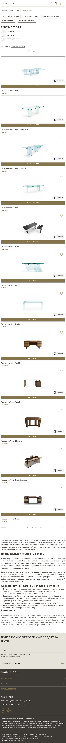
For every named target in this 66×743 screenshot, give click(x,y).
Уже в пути (10, 35)
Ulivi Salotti (4, 366)
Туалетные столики (26, 21)
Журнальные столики (10, 16)
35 (41, 527)
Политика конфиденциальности (12, 718)
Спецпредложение (13, 39)
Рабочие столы (8, 21)
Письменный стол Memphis (11, 441)
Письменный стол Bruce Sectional (14, 480)
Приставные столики (51, 16)
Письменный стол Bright (10, 324)
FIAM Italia (4, 93)
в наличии (10, 31)
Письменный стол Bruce (10, 519)
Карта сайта (30, 718)
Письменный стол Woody (10, 402)
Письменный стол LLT (9, 207)
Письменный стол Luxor (10, 90)
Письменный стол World (10, 363)
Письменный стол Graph (10, 285)
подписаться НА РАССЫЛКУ (33, 663)
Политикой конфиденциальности (11, 656)
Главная (4, 11)
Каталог (11, 11)
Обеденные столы (31, 16)
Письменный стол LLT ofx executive (14, 129)
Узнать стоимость (33, 86)
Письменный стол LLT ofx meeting (14, 168)
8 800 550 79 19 (7, 697)
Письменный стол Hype (10, 246)
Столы (18, 11)
